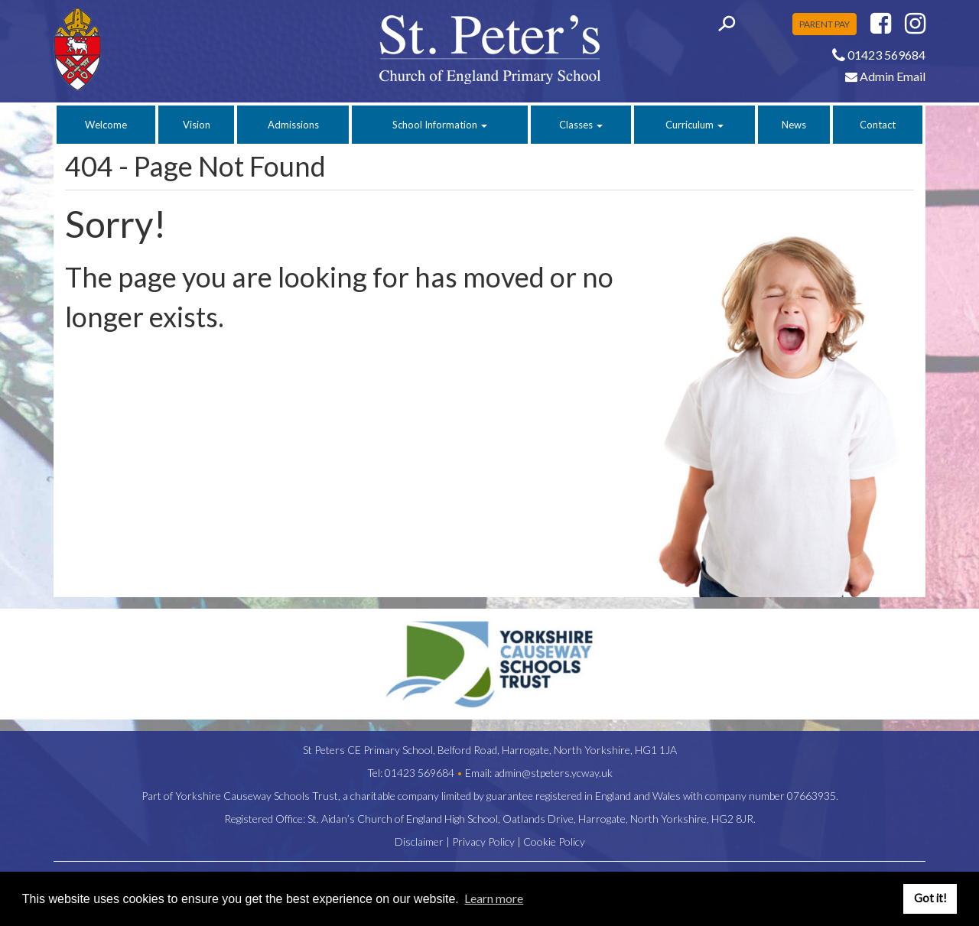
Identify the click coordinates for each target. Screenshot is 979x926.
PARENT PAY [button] (824, 24)
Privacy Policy (483, 841)
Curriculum (694, 125)
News (794, 125)
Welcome (106, 125)
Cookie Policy (554, 841)
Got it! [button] (930, 898)
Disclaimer (419, 841)
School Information (439, 125)
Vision (196, 125)
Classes (581, 125)
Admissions (293, 125)
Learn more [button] (493, 898)
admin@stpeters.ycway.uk (553, 772)
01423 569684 (419, 772)
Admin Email (885, 76)
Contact (878, 125)
